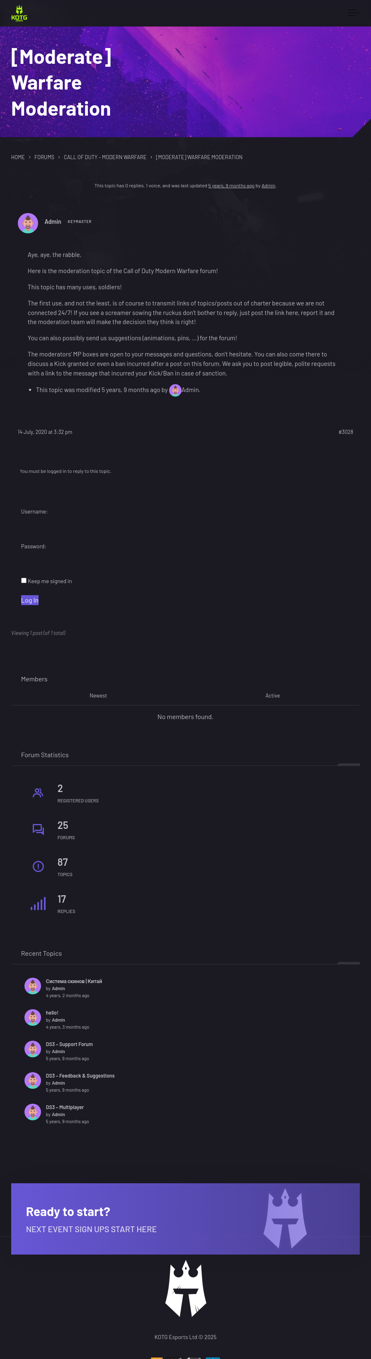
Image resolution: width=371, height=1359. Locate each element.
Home (18, 157)
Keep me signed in (50, 580)
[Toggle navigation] (354, 13)
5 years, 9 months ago (232, 185)
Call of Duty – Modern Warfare (105, 157)
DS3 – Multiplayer (65, 1107)
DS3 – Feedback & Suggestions (80, 1075)
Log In (30, 600)
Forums (44, 157)
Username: (34, 511)
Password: (33, 546)
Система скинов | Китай (74, 981)
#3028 (345, 432)
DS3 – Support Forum (69, 1044)
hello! (52, 1012)
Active (272, 696)
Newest (98, 696)
